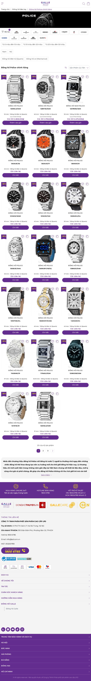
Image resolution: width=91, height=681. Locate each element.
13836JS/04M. (15, 266)
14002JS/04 (75, 319)
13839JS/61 (75, 161)
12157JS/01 (15, 424)
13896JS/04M (75, 266)
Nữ (10, 52)
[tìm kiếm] (83, 3)
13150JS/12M (45, 214)
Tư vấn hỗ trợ (11, 549)
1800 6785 (45, 493)
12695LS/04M (15, 107)
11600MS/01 (15, 371)
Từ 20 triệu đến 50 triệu (55, 44)
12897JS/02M (45, 107)
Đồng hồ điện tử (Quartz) (12, 59)
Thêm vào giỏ (15, 123)
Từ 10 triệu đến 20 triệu (32, 44)
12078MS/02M (75, 107)
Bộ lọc (6, 31)
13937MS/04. (15, 319)
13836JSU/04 (75, 214)
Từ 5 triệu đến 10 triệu (11, 44)
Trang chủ (5, 9)
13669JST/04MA (45, 319)
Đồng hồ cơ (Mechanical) (36, 59)
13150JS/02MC (15, 214)
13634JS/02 (15, 161)
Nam (4, 52)
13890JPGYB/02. (45, 266)
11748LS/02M (45, 371)
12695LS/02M (45, 424)
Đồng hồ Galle (12, 609)
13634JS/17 (45, 161)
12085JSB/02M (75, 371)
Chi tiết (15, 175)
